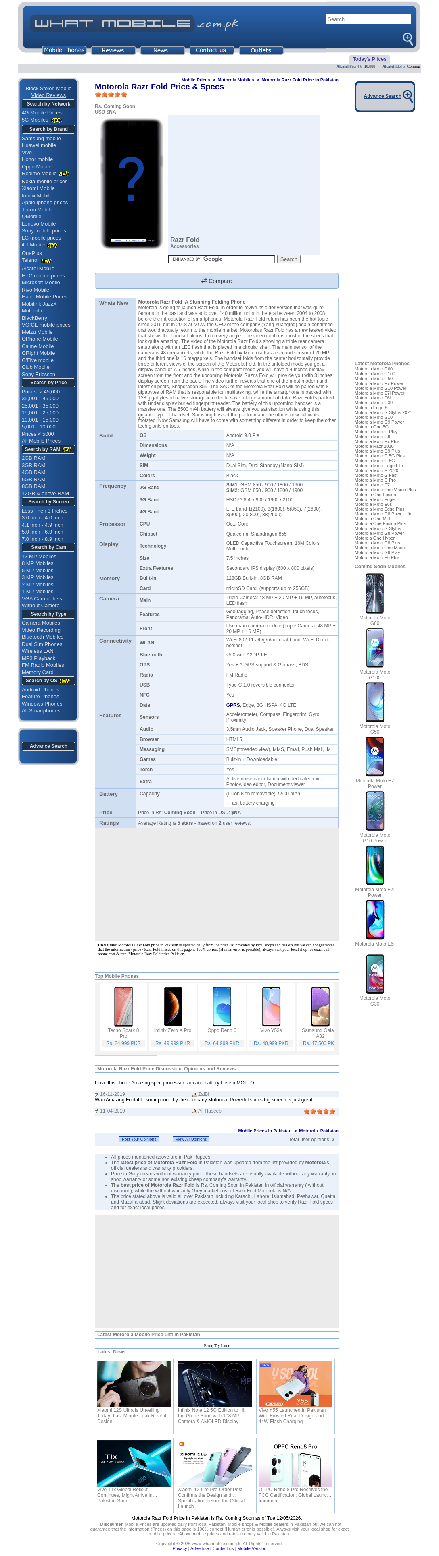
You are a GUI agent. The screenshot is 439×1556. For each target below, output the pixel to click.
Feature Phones (40, 696)
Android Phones (40, 690)
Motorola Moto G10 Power (380, 388)
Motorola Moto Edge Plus (380, 509)
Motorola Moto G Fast (376, 475)
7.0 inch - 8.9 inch (42, 539)
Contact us (223, 1548)
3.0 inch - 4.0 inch (42, 518)
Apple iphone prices (45, 202)
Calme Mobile (38, 346)
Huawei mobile (39, 145)
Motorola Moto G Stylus (378, 528)
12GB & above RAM (45, 493)
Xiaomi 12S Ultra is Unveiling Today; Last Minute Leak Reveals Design (133, 1413)
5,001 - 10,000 (39, 427)
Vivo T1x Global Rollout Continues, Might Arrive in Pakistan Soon (125, 1492)
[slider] (111, 94)
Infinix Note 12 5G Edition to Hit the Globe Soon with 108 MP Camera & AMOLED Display (211, 1413)
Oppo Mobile (37, 166)
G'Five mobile (38, 360)
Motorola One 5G (372, 426)
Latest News (112, 1352)
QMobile (31, 216)
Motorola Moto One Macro (380, 547)
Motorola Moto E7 (372, 484)
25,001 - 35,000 (40, 406)
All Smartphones (41, 711)
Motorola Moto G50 (374, 378)
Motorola (32, 311)
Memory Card (38, 672)
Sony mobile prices (44, 231)
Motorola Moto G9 (372, 436)
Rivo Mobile (35, 290)
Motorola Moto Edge (375, 499)
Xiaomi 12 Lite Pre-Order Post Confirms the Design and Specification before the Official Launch (211, 1492)
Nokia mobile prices (44, 181)
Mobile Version (251, 1548)
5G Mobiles (36, 120)
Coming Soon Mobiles (380, 566)
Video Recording (41, 630)
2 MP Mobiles (38, 584)
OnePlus (32, 253)
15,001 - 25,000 (40, 413)
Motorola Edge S (371, 407)
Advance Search (48, 746)
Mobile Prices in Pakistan (264, 1130)
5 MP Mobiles (38, 570)
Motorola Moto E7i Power (380, 393)
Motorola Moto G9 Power (379, 422)
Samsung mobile (41, 138)
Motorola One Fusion (375, 494)
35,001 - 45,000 (40, 398)
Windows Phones (42, 704)
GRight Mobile (38, 353)
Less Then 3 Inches (44, 511)
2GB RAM (34, 458)
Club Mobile (36, 367)
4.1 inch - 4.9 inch (42, 525)
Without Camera (41, 605)
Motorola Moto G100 (375, 373)
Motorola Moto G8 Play (377, 552)
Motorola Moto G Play (376, 431)
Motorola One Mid (372, 518)
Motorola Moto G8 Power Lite (383, 513)
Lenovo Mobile (39, 224)
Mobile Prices (196, 79)
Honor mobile (37, 159)
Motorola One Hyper (375, 538)
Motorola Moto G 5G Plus (380, 455)
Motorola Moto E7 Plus (377, 441)
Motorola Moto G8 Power (379, 533)
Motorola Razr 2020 (374, 446)
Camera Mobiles (41, 623)
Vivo (27, 152)
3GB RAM (34, 465)
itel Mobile (34, 245)
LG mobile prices (41, 238)
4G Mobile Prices (42, 113)
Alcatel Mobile (38, 268)
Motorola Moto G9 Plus (377, 451)
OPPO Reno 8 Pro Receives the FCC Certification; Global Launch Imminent (294, 1492)
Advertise (199, 1548)
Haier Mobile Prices (44, 297)
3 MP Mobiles (38, 577)
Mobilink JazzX (39, 304)
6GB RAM (34, 479)
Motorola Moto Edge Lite (379, 465)
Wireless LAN (38, 651)
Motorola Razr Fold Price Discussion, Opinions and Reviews (166, 1069)
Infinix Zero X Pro (173, 1030)
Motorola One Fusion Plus (380, 523)
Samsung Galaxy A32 (320, 1033)
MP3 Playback (38, 658)
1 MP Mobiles (38, 591)
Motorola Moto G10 (374, 417)
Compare (216, 281)
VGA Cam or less (42, 599)
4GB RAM (34, 472)
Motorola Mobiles (235, 79)
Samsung (202, 415)
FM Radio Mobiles (43, 665)
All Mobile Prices (41, 441)
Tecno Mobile (37, 210)
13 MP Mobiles (39, 556)
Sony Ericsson (38, 374)
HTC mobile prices (43, 276)
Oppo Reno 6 (221, 1030)
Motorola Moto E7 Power (379, 383)
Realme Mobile (46, 173)
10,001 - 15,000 (40, 420)
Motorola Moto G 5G (375, 460)
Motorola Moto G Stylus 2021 (383, 412)
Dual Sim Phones (42, 644)
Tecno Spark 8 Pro (123, 1033)
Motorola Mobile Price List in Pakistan (156, 1334)
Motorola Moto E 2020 (376, 470)
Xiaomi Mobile (38, 188)
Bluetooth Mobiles (42, 637)
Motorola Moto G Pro (375, 480)
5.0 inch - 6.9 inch (42, 532)
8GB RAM (34, 486)
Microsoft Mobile (41, 282)
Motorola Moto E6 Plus (377, 557)
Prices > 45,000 (41, 392)
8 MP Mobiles (38, 563)
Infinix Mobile (37, 195)
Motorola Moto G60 (374, 368)
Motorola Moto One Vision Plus (385, 489)
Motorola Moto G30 (374, 402)
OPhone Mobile (40, 339)
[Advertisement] (216, 1271)
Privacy (179, 1548)
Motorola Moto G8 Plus (377, 542)
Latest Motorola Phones (382, 363)
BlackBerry (34, 318)
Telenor (30, 260)
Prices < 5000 (38, 434)
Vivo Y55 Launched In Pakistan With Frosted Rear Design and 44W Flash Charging (292, 1413)
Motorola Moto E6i (373, 397)
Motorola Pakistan (319, 1130)
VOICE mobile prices (46, 325)
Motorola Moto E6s (373, 504)
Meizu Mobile (37, 332)
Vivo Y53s (271, 1030)
